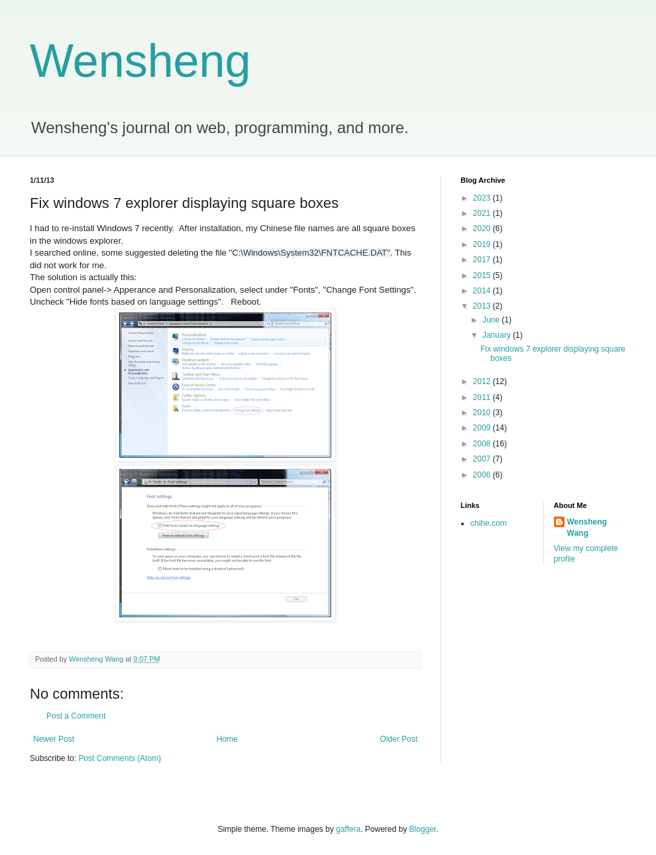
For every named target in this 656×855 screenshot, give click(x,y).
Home (227, 739)
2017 (483, 259)
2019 (483, 244)
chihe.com (488, 523)
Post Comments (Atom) (119, 758)
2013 (483, 306)
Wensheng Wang (587, 527)
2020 (483, 228)
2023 (483, 198)
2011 (483, 397)
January (497, 335)
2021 (483, 213)
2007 (483, 459)
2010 (483, 412)
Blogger (423, 829)
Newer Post (53, 739)
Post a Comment (75, 716)
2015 (483, 275)
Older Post (398, 739)
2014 (483, 290)
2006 (483, 474)
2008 (483, 443)
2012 (483, 381)
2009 (483, 427)
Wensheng (140, 61)
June (492, 320)
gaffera (348, 829)
